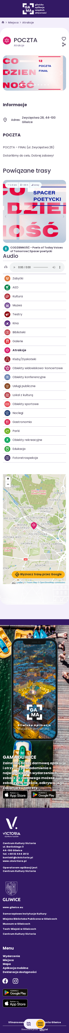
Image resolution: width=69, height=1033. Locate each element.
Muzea (13, 305)
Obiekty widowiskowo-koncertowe (33, 368)
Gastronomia (18, 422)
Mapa (7, 964)
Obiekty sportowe (21, 404)
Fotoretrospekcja (21, 458)
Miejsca (13, 22)
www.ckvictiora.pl (14, 861)
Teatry (13, 314)
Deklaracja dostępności (19, 972)
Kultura (13, 296)
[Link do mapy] (28, 1024)
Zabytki (13, 278)
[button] (7, 73)
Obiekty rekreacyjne (23, 440)
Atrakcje (28, 22)
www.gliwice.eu (13, 907)
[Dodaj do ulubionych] (64, 39)
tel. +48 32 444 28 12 (16, 854)
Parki (12, 431)
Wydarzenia (11, 956)
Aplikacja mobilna (15, 968)
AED (11, 287)
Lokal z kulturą (18, 395)
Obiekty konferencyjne (25, 377)
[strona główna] (2, 23)
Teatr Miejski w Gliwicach (19, 929)
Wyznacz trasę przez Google (38, 574)
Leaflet (20, 582)
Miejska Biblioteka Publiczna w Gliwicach (30, 919)
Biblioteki (14, 332)
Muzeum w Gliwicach (16, 924)
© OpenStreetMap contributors (51, 582)
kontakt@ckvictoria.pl (18, 857)
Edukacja (14, 449)
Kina (11, 323)
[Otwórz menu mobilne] (40, 1024)
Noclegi (13, 413)
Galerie (13, 341)
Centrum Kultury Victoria (19, 934)
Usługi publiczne (20, 386)
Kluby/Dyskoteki (20, 359)
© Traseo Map (30, 582)
